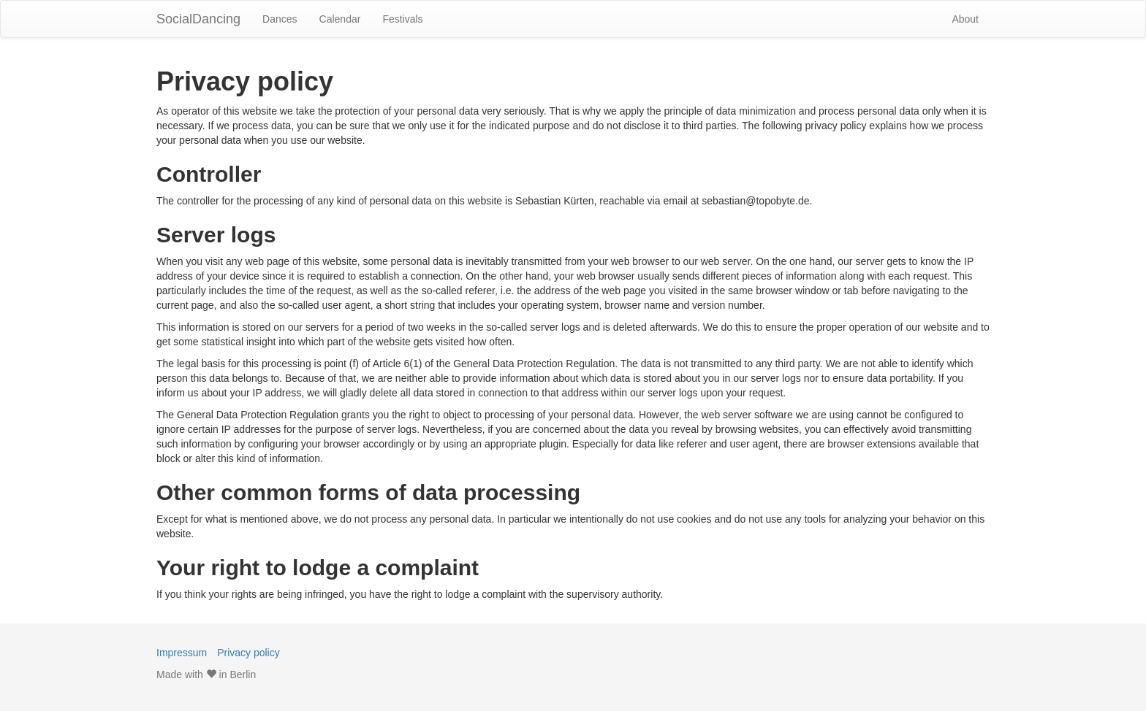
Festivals (402, 19)
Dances (279, 19)
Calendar (340, 19)
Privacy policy (248, 652)
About (965, 19)
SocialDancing (198, 19)
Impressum (181, 652)
